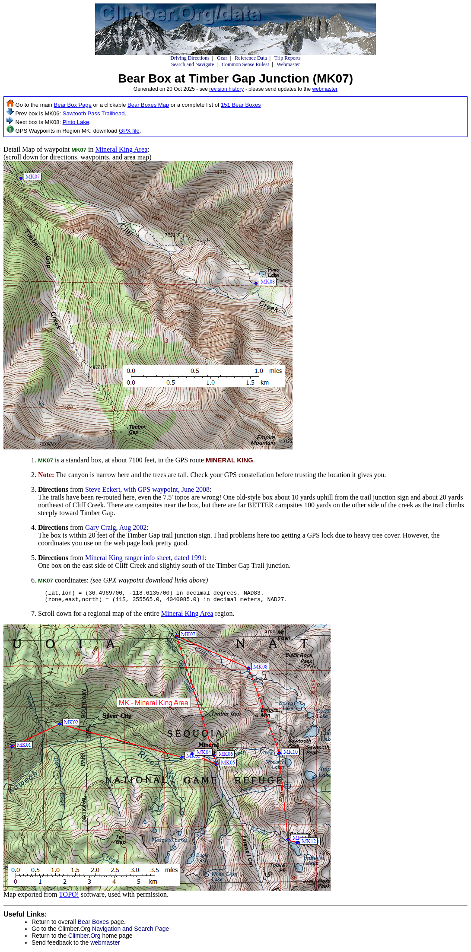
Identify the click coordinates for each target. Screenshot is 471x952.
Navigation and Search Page (130, 931)
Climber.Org (84, 938)
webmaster (324, 89)
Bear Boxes (93, 924)
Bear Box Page (73, 105)
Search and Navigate (192, 64)
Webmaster (288, 64)
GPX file (129, 130)
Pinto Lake (76, 122)
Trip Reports (287, 58)
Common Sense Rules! (245, 64)
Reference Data (251, 58)
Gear (222, 58)
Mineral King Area (121, 149)
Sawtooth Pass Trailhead (94, 113)
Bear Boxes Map (148, 105)
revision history (226, 89)
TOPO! (69, 897)
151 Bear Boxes (241, 105)
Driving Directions (189, 58)
